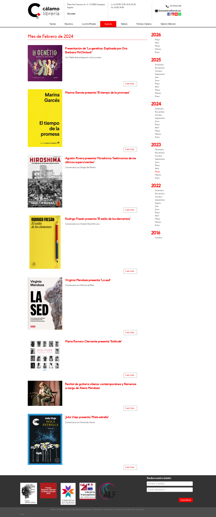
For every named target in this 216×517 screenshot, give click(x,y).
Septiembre (160, 74)
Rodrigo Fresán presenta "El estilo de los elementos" (97, 219)
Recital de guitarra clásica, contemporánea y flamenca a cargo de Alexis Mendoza (100, 386)
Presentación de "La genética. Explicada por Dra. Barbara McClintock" (96, 50)
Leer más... (130, 83)
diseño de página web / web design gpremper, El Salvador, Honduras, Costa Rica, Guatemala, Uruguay (97, 509)
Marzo (157, 46)
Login (22, 514)
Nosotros (69, 24)
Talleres (124, 24)
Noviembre (159, 68)
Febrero (158, 49)
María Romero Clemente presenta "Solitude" (93, 341)
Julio (157, 77)
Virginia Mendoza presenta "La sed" (87, 280)
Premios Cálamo (144, 24)
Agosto (158, 203)
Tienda (53, 24)
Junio (157, 80)
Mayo (157, 39)
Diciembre (159, 65)
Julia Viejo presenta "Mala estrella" (87, 417)
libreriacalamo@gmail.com (169, 10)
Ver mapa (71, 13)
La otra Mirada (89, 24)
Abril (157, 43)
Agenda (108, 24)
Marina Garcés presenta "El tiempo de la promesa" (97, 93)
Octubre (158, 71)
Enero (157, 52)
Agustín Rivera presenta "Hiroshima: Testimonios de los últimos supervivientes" (100, 160)
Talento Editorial (167, 24)
